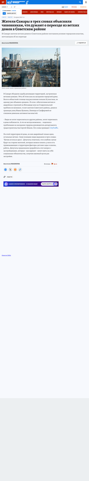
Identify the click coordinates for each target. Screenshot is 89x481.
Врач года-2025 (50, 12)
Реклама (74, 7)
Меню (2, 2)
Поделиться (81, 43)
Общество (10, 17)
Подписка (83, 7)
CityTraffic (54, 128)
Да (4, 13)
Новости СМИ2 (6, 255)
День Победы (34, 12)
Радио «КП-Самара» (69, 12)
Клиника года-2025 (83, 12)
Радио (66, 7)
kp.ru (55, 164)
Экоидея (59, 12)
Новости (25, 12)
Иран (42, 12)
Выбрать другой (11, 13)
